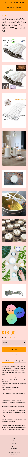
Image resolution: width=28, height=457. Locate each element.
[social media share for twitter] (5, 16)
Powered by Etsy (14, 454)
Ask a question (14, 354)
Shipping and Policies (14, 446)
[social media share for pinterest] (8, 16)
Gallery (16, 2)
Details (7, 361)
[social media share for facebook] (2, 16)
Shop (5, 2)
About (10, 2)
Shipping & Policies (20, 361)
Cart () (22, 2)
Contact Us (14, 448)
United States (10, 338)
